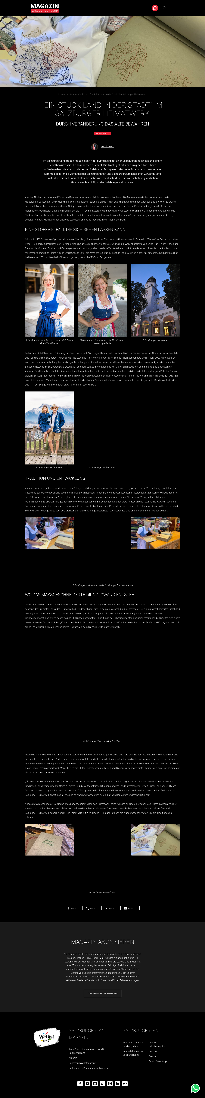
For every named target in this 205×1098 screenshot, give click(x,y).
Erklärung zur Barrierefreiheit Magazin (89, 1068)
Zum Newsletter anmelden (103, 993)
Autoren (73, 1058)
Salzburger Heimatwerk (100, 353)
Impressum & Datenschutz (83, 1063)
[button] (74, 908)
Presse (152, 1056)
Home (61, 94)
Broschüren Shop (158, 1061)
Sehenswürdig (76, 94)
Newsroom (154, 1051)
